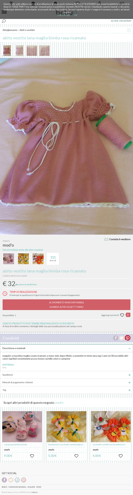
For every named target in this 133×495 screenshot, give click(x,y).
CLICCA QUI (63, 15)
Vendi (38, 487)
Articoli (53, 257)
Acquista (31, 487)
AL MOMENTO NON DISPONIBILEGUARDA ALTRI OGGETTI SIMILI (66, 304)
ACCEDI (114, 20)
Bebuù (4, 487)
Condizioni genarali (17, 487)
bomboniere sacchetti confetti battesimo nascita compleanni (76, 444)
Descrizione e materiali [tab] (66, 348)
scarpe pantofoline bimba (15, 444)
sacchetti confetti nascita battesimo (109, 444)
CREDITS (35, 492)
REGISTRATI (125, 20)
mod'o (59, 402)
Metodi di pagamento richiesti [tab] (66, 382)
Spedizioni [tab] (66, 374)
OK (75, 15)
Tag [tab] (66, 390)
